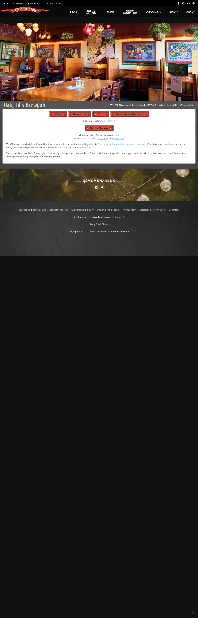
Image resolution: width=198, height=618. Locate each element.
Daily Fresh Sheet (99, 224)
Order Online (99, 128)
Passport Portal (13, 3)
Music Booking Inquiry (82, 210)
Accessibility (145, 210)
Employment (103, 210)
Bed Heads (34, 3)
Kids (101, 114)
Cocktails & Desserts (129, 114)
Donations (174, 210)
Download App (53, 3)
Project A (120, 217)
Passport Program (58, 210)
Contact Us (187, 105)
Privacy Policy (129, 210)
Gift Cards (160, 210)
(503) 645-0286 (168, 105)
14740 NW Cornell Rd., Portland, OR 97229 (133, 105)
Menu (58, 114)
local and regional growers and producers (125, 144)
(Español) (115, 210)
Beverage (79, 114)
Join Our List (39, 210)
